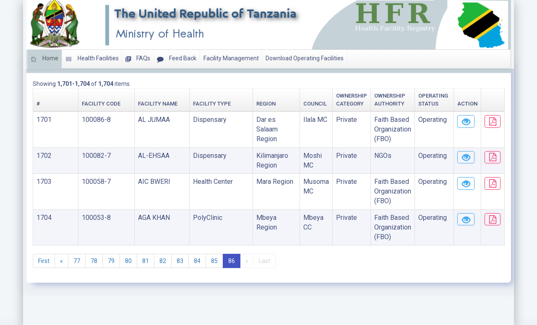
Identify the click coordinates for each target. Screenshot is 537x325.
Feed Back (176, 59)
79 (111, 232)
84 (197, 232)
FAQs (137, 59)
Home (44, 59)
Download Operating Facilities (305, 58)
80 (128, 232)
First (44, 232)
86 (231, 232)
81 (145, 232)
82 (162, 232)
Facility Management (231, 58)
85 (214, 232)
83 (180, 232)
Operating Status (399, 104)
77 (76, 232)
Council (236, 104)
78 (94, 232)
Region (183, 104)
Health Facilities (92, 59)
